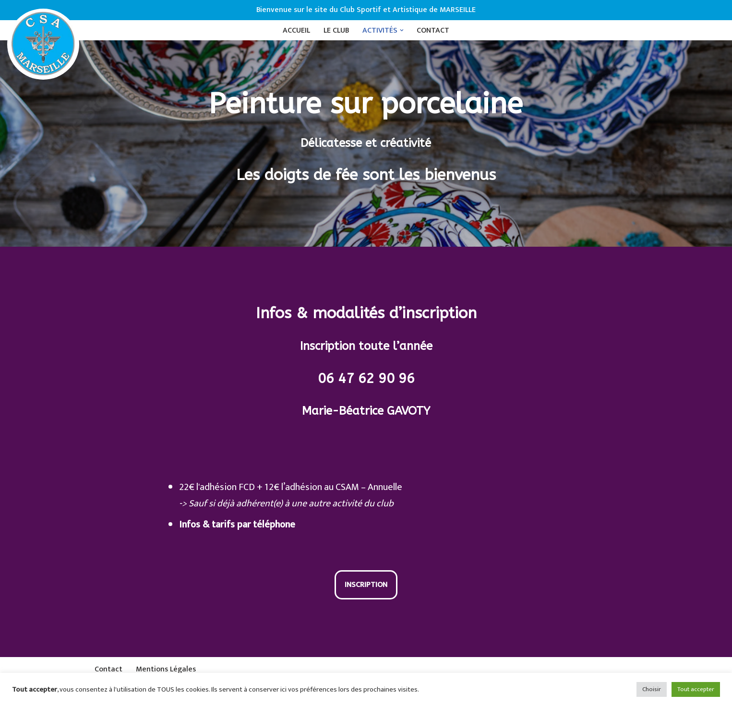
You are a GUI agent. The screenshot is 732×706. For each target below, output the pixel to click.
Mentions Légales (166, 669)
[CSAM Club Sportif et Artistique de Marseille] (43, 44)
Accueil (296, 30)
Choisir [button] (651, 689)
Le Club (336, 30)
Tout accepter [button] (695, 689)
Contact (433, 30)
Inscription (366, 584)
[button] (402, 30)
